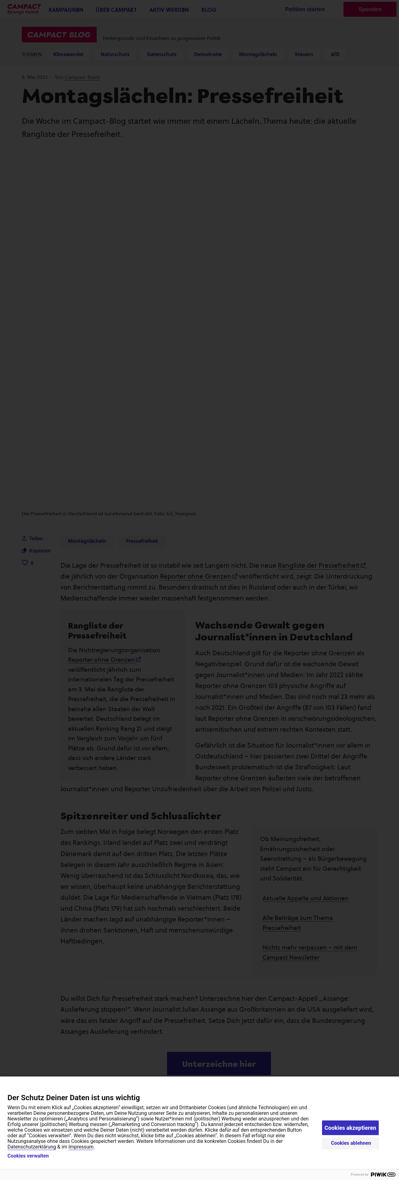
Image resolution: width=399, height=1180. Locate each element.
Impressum (81, 1147)
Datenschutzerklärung (31, 1147)
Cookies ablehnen (351, 1143)
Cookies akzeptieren (350, 1128)
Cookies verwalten (28, 1156)
